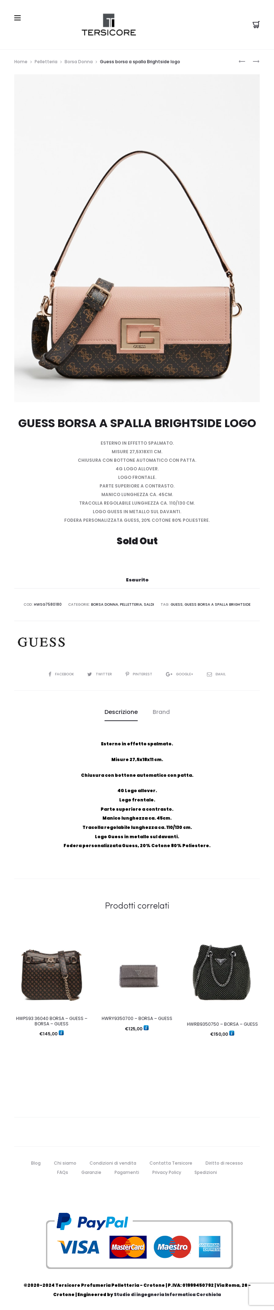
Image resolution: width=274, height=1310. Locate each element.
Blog (36, 1163)
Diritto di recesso (224, 1163)
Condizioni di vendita (113, 1163)
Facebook (62, 674)
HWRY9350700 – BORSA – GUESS (137, 1018)
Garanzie (91, 1172)
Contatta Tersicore (170, 1163)
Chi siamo (65, 1163)
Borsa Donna (79, 62)
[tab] (121, 712)
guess (177, 604)
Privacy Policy (166, 1172)
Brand (161, 712)
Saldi (149, 604)
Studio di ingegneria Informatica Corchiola (167, 1294)
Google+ (180, 674)
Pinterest (139, 674)
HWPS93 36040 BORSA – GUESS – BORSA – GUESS (51, 1020)
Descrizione (121, 712)
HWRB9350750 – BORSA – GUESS (222, 1024)
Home (20, 62)
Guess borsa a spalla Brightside (217, 604)
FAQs (62, 1172)
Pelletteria (46, 62)
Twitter (100, 674)
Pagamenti (127, 1172)
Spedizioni (205, 1172)
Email (216, 674)
